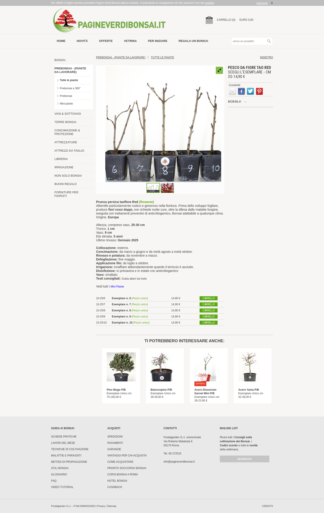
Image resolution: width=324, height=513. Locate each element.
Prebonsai (66, 96)
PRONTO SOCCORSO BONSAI (126, 468)
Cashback (114, 487)
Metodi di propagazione (69, 461)
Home (61, 41)
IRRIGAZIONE (64, 167)
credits (267, 506)
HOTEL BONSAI (117, 480)
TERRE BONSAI (65, 122)
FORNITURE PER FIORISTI (66, 194)
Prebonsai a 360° (70, 88)
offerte (106, 41)
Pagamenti (115, 443)
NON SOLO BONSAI (68, 175)
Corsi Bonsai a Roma (122, 474)
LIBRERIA (61, 159)
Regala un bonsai (193, 41)
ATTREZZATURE (65, 142)
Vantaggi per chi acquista (127, 455)
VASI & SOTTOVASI (67, 113)
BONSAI (59, 60)
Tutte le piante (69, 80)
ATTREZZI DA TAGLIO (69, 150)
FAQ (53, 480)
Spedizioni (115, 436)
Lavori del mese (63, 443)
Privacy (101, 506)
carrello (208, 298)
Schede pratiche (63, 436)
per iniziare (157, 41)
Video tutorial (62, 487)
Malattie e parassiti (66, 455)
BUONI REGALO (65, 184)
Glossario (59, 474)
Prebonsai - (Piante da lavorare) (120, 57)
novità (82, 41)
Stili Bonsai (59, 468)
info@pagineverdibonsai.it (179, 461)
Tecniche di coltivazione (69, 449)
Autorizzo (262, 3)
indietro (266, 57)
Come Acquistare (120, 461)
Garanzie (114, 449)
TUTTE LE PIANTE (162, 57)
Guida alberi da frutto (134, 278)
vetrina (130, 41)
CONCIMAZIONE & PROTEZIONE (67, 132)
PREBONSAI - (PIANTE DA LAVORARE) (70, 70)
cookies (209, 3)
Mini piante (66, 103)
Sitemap (111, 506)
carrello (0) (226, 19)
